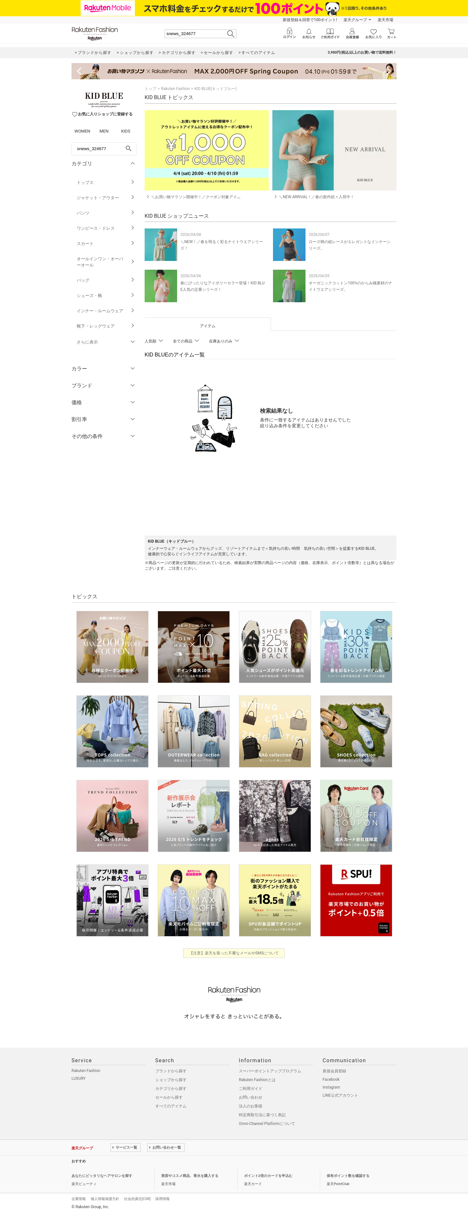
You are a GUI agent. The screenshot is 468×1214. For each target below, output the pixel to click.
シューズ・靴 (106, 295)
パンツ (106, 213)
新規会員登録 (334, 1071)
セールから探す (169, 1097)
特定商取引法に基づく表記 (262, 1115)
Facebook (331, 1079)
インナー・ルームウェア (106, 311)
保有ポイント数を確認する (348, 1176)
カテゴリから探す (171, 1088)
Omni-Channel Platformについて (267, 1123)
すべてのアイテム (171, 1106)
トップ (150, 88)
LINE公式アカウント (340, 1095)
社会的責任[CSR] (137, 1199)
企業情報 (79, 1199)
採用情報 (162, 1199)
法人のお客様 (250, 1106)
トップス (106, 182)
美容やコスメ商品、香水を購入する (189, 1176)
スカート (106, 243)
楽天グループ (355, 20)
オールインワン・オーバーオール (106, 261)
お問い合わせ (250, 1097)
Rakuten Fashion (175, 88)
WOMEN (82, 131)
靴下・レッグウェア (106, 326)
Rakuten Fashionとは (257, 1080)
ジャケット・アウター (106, 198)
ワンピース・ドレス (106, 228)
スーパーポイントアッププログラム (270, 1071)
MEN (104, 131)
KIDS (125, 131)
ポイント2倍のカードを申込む (268, 1176)
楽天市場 (385, 20)
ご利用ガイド (250, 1088)
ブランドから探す (171, 1071)
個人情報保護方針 (105, 1199)
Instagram (331, 1087)
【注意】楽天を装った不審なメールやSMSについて (234, 953)
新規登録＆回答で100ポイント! (310, 20)
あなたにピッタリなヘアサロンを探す (102, 1176)
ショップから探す (171, 1080)
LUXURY (79, 1078)
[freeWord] (104, 148)
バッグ (106, 280)
